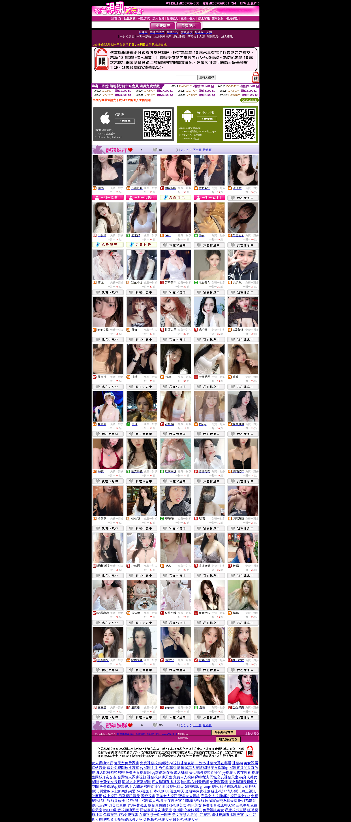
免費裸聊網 (219, 782)
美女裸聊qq (220, 768)
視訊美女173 (240, 796)
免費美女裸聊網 (138, 772)
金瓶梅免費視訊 (197, 791)
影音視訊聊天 (173, 786)
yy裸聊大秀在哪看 (236, 772)
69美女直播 (117, 805)
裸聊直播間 (157, 805)
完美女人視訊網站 (215, 796)
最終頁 (207, 149)
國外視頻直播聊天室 (228, 815)
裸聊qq (237, 763)
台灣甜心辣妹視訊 (187, 810)
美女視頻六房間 (184, 815)
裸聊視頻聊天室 (159, 777)
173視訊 (204, 815)
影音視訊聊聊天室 (234, 786)
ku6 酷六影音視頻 (195, 782)
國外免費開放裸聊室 (123, 768)
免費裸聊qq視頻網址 (116, 786)
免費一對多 (117, 188)
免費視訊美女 (213, 810)
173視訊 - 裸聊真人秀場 (144, 801)
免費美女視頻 (110, 782)
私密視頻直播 (235, 810)
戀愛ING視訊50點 (113, 791)
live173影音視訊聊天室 (121, 810)
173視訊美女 (176, 805)
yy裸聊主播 (149, 768)
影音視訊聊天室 (185, 819)
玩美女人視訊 (189, 796)
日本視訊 (157, 791)
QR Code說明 (249, 100)
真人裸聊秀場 (102, 819)
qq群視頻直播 (162, 772)
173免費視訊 (137, 805)
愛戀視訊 (148, 796)
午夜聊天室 (173, 801)
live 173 (250, 815)
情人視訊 (233, 791)
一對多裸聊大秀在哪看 (213, 763)
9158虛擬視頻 (193, 801)
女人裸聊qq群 (102, 763)
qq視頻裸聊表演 (182, 763)
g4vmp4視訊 (209, 786)
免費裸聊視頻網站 (154, 763)
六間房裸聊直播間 (147, 786)
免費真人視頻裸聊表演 (191, 777)
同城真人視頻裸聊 (195, 768)
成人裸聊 (181, 772)
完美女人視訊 (167, 796)
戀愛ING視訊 (138, 791)
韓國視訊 (192, 786)
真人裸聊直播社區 (166, 782)
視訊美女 (194, 805)
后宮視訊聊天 (129, 796)
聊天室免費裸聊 (126, 763)
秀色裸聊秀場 (169, 768)
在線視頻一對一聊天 (155, 815)
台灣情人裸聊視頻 (132, 777)
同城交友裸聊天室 (224, 777)
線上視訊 (218, 791)
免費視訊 (110, 815)
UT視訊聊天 (174, 791)
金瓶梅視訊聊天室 (128, 819)
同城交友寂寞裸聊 (136, 782)
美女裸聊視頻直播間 (205, 772)
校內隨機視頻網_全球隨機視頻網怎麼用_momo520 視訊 (147, 734)
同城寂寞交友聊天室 (221, 801)
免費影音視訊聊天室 (219, 805)
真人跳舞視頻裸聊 (110, 772)
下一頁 (197, 149)
